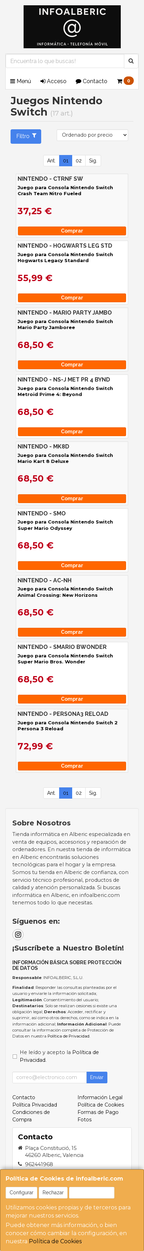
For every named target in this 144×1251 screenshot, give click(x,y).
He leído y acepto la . (59, 1056)
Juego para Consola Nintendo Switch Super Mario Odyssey (65, 525)
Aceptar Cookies (92, 1192)
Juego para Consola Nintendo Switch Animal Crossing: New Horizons (65, 591)
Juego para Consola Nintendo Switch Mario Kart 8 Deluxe (65, 458)
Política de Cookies (55, 1241)
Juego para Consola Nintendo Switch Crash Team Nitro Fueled (65, 190)
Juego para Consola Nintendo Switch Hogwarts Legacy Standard (65, 257)
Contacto (91, 81)
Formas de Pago (98, 1112)
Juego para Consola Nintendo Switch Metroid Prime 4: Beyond (65, 391)
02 (79, 160)
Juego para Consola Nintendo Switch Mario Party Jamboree (65, 324)
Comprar (72, 231)
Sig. (93, 160)
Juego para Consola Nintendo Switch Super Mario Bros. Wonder (65, 658)
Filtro (26, 136)
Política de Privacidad (68, 1036)
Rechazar (53, 1192)
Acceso (53, 81)
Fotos (84, 1119)
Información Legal (100, 1097)
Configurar (21, 1192)
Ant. (51, 160)
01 (65, 160)
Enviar (97, 1077)
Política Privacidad (34, 1105)
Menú (20, 81)
